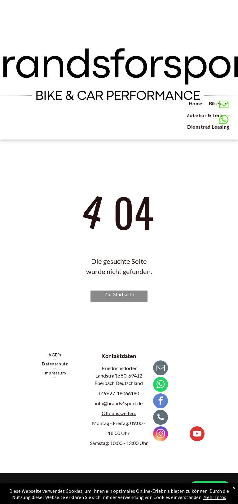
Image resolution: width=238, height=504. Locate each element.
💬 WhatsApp (210, 489)
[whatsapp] (224, 120)
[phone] (160, 418)
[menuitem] (196, 104)
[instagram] (160, 434)
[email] (224, 105)
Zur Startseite (119, 294)
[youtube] (197, 434)
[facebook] (160, 401)
